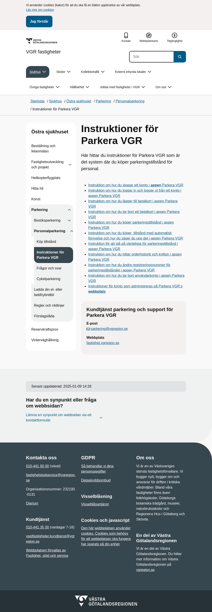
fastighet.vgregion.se (102, 343)
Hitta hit (37, 188)
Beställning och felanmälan (43, 148)
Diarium (32, 503)
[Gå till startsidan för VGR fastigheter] (43, 46)
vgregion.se (145, 570)
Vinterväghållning (44, 340)
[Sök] (151, 56)
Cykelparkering (48, 279)
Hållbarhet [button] (79, 87)
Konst (35, 199)
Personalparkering (49, 231)
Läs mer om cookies (40, 10)
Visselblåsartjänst (95, 504)
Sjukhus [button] (38, 72)
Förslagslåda (44, 316)
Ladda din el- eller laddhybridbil (48, 292)
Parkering (39, 210)
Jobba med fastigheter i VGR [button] (122, 87)
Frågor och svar (49, 268)
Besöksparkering (47, 220)
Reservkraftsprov (44, 329)
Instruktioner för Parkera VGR (50, 254)
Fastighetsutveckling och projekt (47, 164)
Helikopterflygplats (45, 178)
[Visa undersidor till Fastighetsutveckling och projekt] (70, 164)
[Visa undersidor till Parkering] (69, 210)
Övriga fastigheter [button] (44, 87)
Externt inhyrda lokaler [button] (133, 72)
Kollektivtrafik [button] (92, 72)
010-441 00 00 (37, 466)
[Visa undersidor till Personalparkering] (72, 231)
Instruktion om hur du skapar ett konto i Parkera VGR (135, 185)
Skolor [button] (63, 72)
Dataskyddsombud (96, 480)
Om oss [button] (163, 87)
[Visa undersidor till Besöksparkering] (69, 220)
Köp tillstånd (46, 242)
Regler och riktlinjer (49, 305)
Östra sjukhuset (49, 131)
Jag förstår (39, 21)
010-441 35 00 (37, 527)
